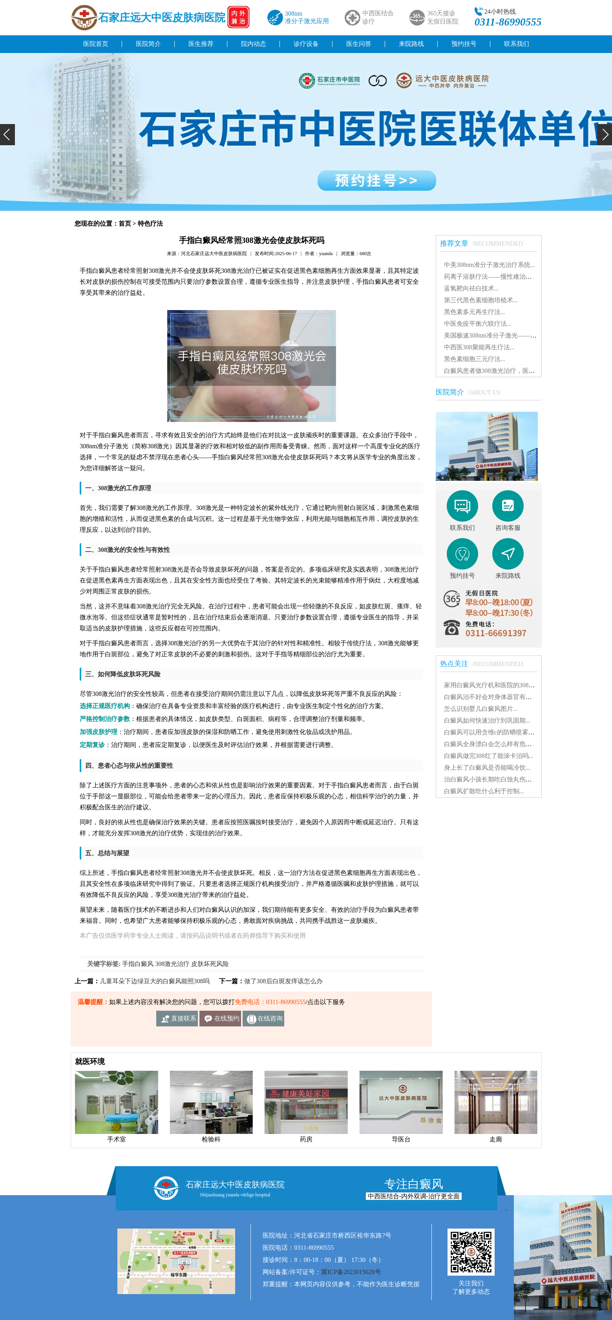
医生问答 (358, 43)
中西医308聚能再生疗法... (479, 347)
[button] (7, 134)
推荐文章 (485, 243)
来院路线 (411, 43)
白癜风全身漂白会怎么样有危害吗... (493, 744)
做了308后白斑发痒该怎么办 (283, 981)
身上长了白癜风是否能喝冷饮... (487, 767)
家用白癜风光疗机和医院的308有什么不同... (504, 685)
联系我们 (516, 43)
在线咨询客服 (270, 1020)
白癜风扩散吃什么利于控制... (484, 791)
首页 (125, 223)
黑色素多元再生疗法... (474, 312)
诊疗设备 (306, 43)
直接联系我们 (183, 1020)
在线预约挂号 (226, 1020)
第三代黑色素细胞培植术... (481, 300)
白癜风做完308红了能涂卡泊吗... (488, 755)
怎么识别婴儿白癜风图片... (481, 708)
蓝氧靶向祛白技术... (471, 288)
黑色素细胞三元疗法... (474, 359)
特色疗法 (150, 223)
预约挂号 (464, 43)
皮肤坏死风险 (210, 963)
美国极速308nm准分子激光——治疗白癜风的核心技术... (521, 335)
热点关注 (485, 664)
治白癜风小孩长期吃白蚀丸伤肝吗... (493, 779)
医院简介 (148, 43)
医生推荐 (201, 43)
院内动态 (253, 43)
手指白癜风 (137, 963)
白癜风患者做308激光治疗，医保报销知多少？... (510, 370)
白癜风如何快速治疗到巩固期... (487, 720)
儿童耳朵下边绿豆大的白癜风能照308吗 (155, 981)
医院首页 (95, 43)
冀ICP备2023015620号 (351, 1272)
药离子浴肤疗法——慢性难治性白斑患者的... (506, 276)
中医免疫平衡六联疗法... (478, 323)
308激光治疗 (172, 963)
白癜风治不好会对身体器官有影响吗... (496, 697)
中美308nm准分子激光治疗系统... (489, 264)
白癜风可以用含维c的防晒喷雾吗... (491, 732)
